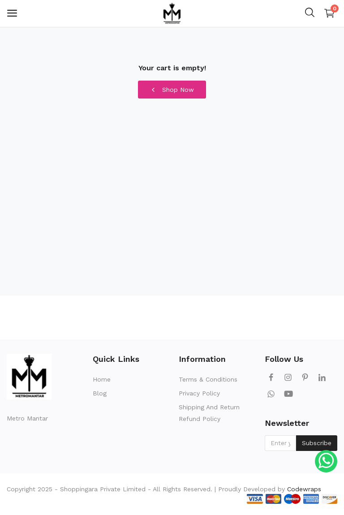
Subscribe (316, 442)
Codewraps (304, 489)
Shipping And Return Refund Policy (209, 412)
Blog (100, 393)
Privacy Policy (199, 393)
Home (102, 379)
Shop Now (172, 89)
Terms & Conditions (208, 379)
